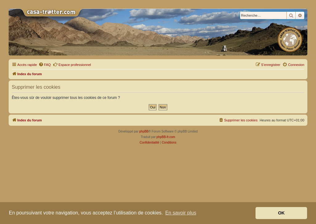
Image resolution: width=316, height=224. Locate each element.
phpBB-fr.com (165, 137)
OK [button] (281, 212)
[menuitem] (45, 64)
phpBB (143, 131)
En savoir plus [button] (180, 212)
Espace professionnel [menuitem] (72, 64)
